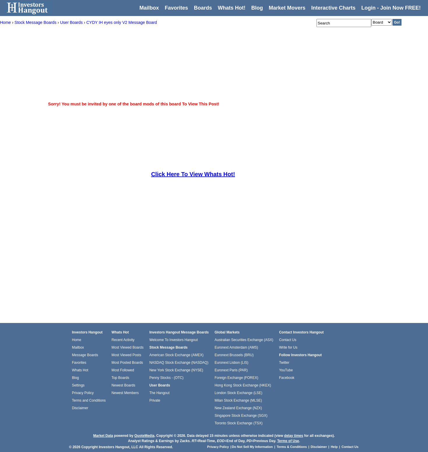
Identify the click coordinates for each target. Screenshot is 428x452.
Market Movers (287, 8)
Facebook (286, 378)
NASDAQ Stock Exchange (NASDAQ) (178, 363)
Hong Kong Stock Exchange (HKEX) (243, 385)
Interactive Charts (333, 8)
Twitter (284, 363)
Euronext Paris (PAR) (231, 370)
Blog (75, 378)
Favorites (176, 8)
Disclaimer (80, 408)
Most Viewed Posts (126, 355)
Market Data (103, 436)
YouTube (286, 370)
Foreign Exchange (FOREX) (236, 378)
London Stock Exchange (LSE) (238, 393)
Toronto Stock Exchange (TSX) (239, 423)
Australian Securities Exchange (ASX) (244, 340)
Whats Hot (80, 370)
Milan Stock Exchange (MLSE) (238, 400)
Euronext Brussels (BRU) (234, 355)
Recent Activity (123, 340)
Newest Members (125, 393)
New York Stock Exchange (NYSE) (176, 370)
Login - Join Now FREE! (391, 8)
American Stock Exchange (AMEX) (176, 355)
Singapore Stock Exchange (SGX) (241, 416)
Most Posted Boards (127, 363)
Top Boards (120, 378)
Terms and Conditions (89, 400)
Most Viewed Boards (128, 347)
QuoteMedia (144, 436)
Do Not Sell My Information (253, 447)
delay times (293, 436)
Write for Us (288, 347)
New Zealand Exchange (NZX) (238, 408)
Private (154, 400)
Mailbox (149, 8)
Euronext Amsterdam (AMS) (236, 347)
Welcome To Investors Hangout (173, 340)
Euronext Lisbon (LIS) (231, 363)
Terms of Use (288, 441)
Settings (78, 385)
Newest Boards (123, 385)
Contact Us (287, 340)
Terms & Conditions (292, 447)
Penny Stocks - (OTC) (166, 378)
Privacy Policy (83, 393)
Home (76, 340)
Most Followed (123, 370)
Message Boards (85, 355)
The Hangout (159, 393)
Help (334, 447)
